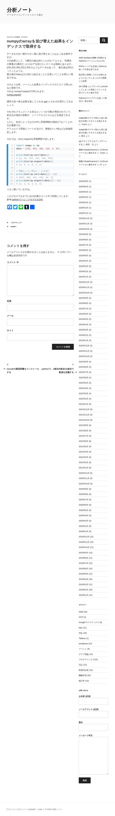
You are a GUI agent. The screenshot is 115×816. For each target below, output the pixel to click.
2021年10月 (84, 420)
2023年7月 (83, 308)
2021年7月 (83, 436)
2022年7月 (83, 372)
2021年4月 (83, 452)
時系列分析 (84, 670)
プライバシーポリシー (16, 809)
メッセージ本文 (93, 754)
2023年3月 (83, 330)
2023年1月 (83, 340)
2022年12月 (84, 346)
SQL (81, 633)
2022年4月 (83, 388)
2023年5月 (83, 319)
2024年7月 (83, 245)
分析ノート (20, 10)
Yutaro (24, 37)
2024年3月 (83, 266)
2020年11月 (84, 478)
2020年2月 (83, 526)
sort (45, 101)
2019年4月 (83, 579)
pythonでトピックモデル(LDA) (27, 199)
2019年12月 (84, 536)
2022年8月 (83, 367)
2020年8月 (83, 494)
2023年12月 (84, 282)
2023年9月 (83, 298)
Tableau (82, 638)
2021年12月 (84, 409)
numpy (13, 226)
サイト (10, 330)
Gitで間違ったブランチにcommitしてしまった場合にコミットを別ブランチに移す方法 (93, 89)
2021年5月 (83, 446)
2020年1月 (83, 531)
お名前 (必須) (93, 700)
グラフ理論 (84, 654)
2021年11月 (84, 415)
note (40, 809)
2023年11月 (84, 287)
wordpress (83, 643)
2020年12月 (84, 473)
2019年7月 (83, 563)
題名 (93, 726)
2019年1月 (83, 595)
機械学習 (83, 675)
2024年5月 (83, 255)
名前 (9, 301)
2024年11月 (84, 223)
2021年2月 (83, 462)
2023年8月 (83, 303)
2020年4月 (83, 515)
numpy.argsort (14, 95)
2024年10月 (84, 229)
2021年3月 (83, 457)
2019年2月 (83, 590)
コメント (13, 262)
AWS (81, 612)
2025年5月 (83, 192)
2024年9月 (83, 234)
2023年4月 (83, 324)
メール (10, 316)
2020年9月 (83, 489)
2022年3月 (83, 393)
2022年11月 (84, 351)
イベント (83, 649)
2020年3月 (83, 521)
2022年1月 (83, 404)
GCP (81, 617)
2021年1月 (83, 468)
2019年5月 (83, 574)
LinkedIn (32, 809)
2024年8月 (83, 240)
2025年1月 (83, 213)
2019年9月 (83, 553)
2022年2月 (83, 399)
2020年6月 (83, 505)
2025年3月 (83, 202)
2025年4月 (83, 197)
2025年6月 (83, 186)
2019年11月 (84, 542)
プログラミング (16, 222)
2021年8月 (83, 430)
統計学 (82, 681)
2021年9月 (83, 425)
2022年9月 (83, 362)
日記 (81, 665)
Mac (80, 628)
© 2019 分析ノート (53, 809)
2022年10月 (84, 356)
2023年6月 (83, 314)
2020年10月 (84, 484)
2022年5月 (83, 383)
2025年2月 (83, 208)
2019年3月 (83, 584)
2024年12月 (84, 218)
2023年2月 (83, 335)
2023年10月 (84, 293)
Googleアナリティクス (89, 622)
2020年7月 (83, 499)
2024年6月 (83, 250)
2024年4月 (83, 261)
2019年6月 (83, 568)
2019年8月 (83, 558)
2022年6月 (83, 377)
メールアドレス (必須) (93, 713)
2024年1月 (83, 277)
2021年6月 (83, 441)
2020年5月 (83, 510)
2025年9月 (83, 181)
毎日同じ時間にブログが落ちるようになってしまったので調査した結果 (93, 77)
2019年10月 (84, 547)
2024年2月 (83, 271)
